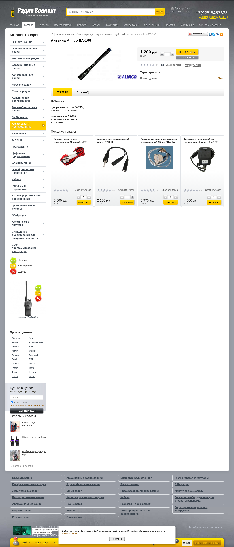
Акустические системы (28, 223)
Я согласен (117, 538)
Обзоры (96, 25)
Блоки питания (28, 162)
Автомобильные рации (28, 76)
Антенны (28, 140)
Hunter (32, 363)
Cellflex (32, 351)
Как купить (112, 25)
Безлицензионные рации (28, 67)
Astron (15, 351)
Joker (14, 372)
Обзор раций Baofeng (34, 437)
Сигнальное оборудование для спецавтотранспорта (28, 235)
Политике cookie (70, 534)
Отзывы (83, 92)
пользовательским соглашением (27, 405)
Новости (82, 25)
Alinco (15, 342)
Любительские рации (28, 58)
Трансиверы (28, 133)
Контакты (43, 25)
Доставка (170, 25)
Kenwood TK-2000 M (28, 317)
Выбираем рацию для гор (34, 453)
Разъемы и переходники (28, 187)
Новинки (22, 260)
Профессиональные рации (28, 50)
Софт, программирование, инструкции (28, 248)
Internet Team (216, 527)
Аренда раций (131, 25)
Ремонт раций (152, 25)
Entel (14, 359)
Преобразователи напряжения (28, 171)
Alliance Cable (36, 342)
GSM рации (19, 215)
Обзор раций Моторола (29, 424)
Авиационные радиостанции (28, 99)
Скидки (22, 271)
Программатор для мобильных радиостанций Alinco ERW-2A (159, 140)
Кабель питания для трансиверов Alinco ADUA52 (70, 140)
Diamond (33, 355)
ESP (31, 359)
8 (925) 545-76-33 (51, 535)
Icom (31, 368)
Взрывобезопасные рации (28, 109)
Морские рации (28, 84)
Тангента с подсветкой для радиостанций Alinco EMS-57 (201, 140)
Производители (63, 25)
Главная (14, 25)
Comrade (16, 355)
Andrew (15, 346)
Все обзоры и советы (21, 466)
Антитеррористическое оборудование (26, 197)
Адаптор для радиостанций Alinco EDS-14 (113, 140)
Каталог (28, 25)
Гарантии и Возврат (210, 25)
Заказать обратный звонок (213, 17)
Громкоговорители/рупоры (24, 207)
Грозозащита (20, 146)
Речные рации (28, 91)
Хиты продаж (25, 265)
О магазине (187, 25)
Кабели (28, 179)
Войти (26, 542)
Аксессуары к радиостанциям (28, 125)
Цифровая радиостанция (28, 155)
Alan (31, 338)
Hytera (15, 368)
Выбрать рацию (28, 42)
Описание (62, 92)
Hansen (15, 363)
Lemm (15, 376)
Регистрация (42, 542)
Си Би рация (28, 117)
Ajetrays (16, 338)
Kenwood (33, 372)
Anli (31, 346)
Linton (32, 376)
